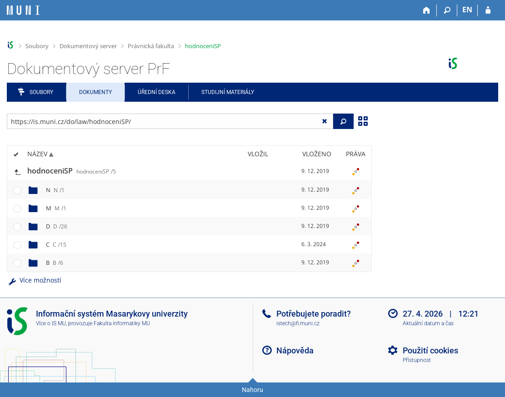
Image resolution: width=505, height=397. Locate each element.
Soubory (37, 46)
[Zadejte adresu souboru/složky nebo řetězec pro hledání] (170, 121)
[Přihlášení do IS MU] (488, 10)
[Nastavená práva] (355, 171)
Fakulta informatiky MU (122, 323)
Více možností (34, 280)
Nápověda (295, 350)
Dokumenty (95, 92)
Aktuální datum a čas (428, 323)
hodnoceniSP (203, 46)
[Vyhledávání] (447, 10)
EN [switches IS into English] (467, 10)
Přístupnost (417, 360)
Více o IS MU (51, 323)
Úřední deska (156, 92)
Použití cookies (430, 350)
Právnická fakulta (151, 46)
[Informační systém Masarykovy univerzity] (23, 10)
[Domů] (426, 10)
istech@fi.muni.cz (298, 323)
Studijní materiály (227, 92)
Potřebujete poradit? (313, 313)
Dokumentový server (88, 46)
